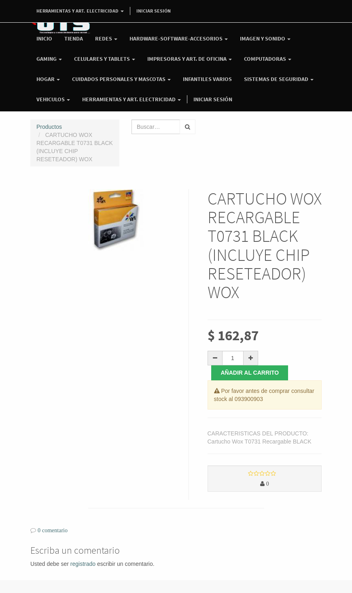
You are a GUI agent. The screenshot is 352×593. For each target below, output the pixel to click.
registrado (82, 564)
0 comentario (53, 530)
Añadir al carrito (250, 372)
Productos (49, 127)
